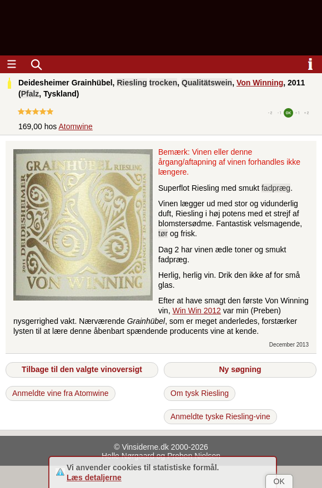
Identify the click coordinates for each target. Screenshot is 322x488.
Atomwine (75, 126)
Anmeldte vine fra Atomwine (60, 393)
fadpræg (275, 188)
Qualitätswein (207, 82)
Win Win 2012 (197, 310)
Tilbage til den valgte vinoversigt (82, 369)
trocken (163, 82)
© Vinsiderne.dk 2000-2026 (161, 447)
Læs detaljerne (94, 477)
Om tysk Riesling (199, 393)
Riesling (132, 82)
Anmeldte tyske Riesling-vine (220, 416)
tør (163, 233)
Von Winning (260, 82)
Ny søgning (240, 369)
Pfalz (30, 93)
